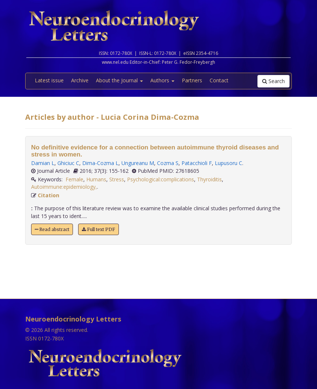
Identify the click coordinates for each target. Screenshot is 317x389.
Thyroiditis (209, 179)
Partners (192, 80)
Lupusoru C (228, 163)
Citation (48, 195)
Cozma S (167, 163)
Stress (116, 179)
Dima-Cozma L (100, 163)
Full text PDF (98, 229)
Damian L (42, 163)
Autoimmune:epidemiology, (64, 186)
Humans (96, 179)
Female (74, 179)
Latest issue (49, 80)
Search (273, 81)
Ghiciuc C (68, 163)
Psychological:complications (160, 179)
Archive (80, 80)
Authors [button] (162, 80)
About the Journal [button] (119, 80)
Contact (219, 80)
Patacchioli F (196, 163)
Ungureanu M (137, 163)
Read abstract (52, 229)
